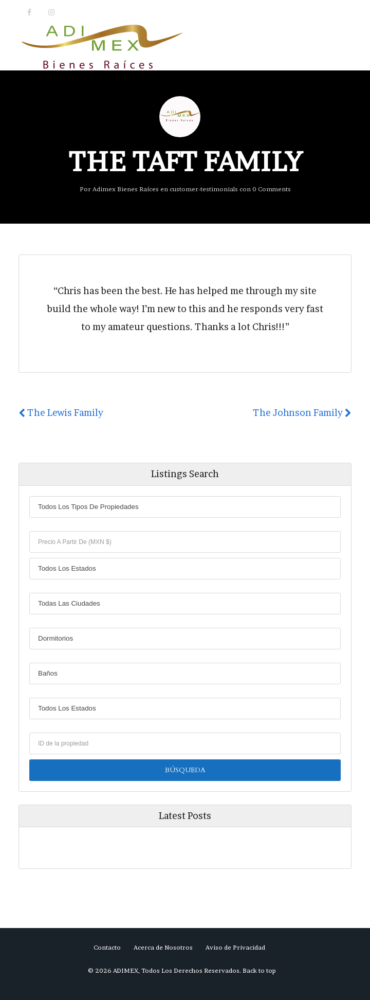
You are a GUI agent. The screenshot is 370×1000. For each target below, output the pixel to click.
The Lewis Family (60, 412)
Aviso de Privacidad (235, 947)
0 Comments (271, 189)
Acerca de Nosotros (163, 947)
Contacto (107, 947)
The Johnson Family (302, 412)
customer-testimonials (204, 189)
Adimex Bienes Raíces (125, 189)
